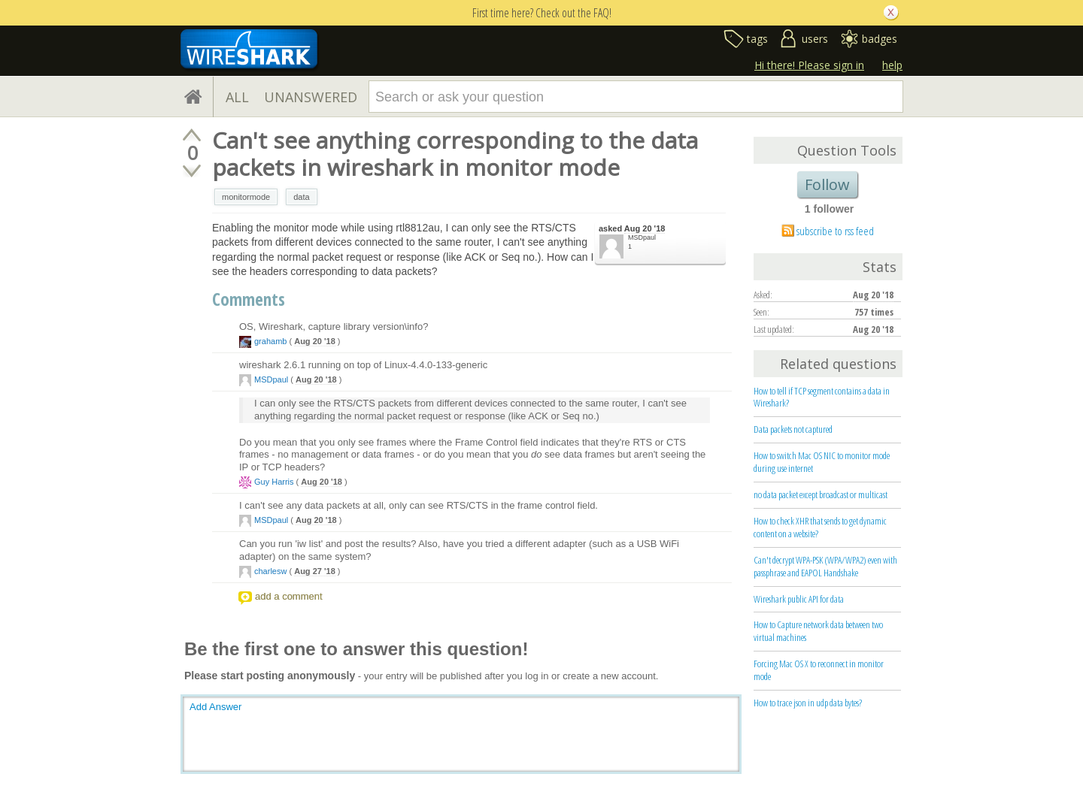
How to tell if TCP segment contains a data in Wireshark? (822, 397)
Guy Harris (274, 481)
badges (879, 39)
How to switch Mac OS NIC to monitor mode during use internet (822, 462)
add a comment (289, 596)
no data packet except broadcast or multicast (820, 494)
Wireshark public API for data (799, 599)
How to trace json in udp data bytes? (808, 702)
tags (757, 39)
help (892, 65)
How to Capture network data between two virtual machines (818, 631)
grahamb (270, 341)
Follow (827, 184)
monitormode (246, 196)
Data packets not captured (793, 429)
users (815, 39)
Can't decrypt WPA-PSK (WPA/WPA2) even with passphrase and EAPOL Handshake (825, 566)
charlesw (270, 571)
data (301, 196)
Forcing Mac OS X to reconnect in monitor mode (819, 670)
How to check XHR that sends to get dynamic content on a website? (820, 527)
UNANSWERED (310, 97)
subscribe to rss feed (835, 230)
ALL (237, 97)
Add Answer (215, 706)
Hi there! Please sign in (809, 65)
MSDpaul (642, 237)
